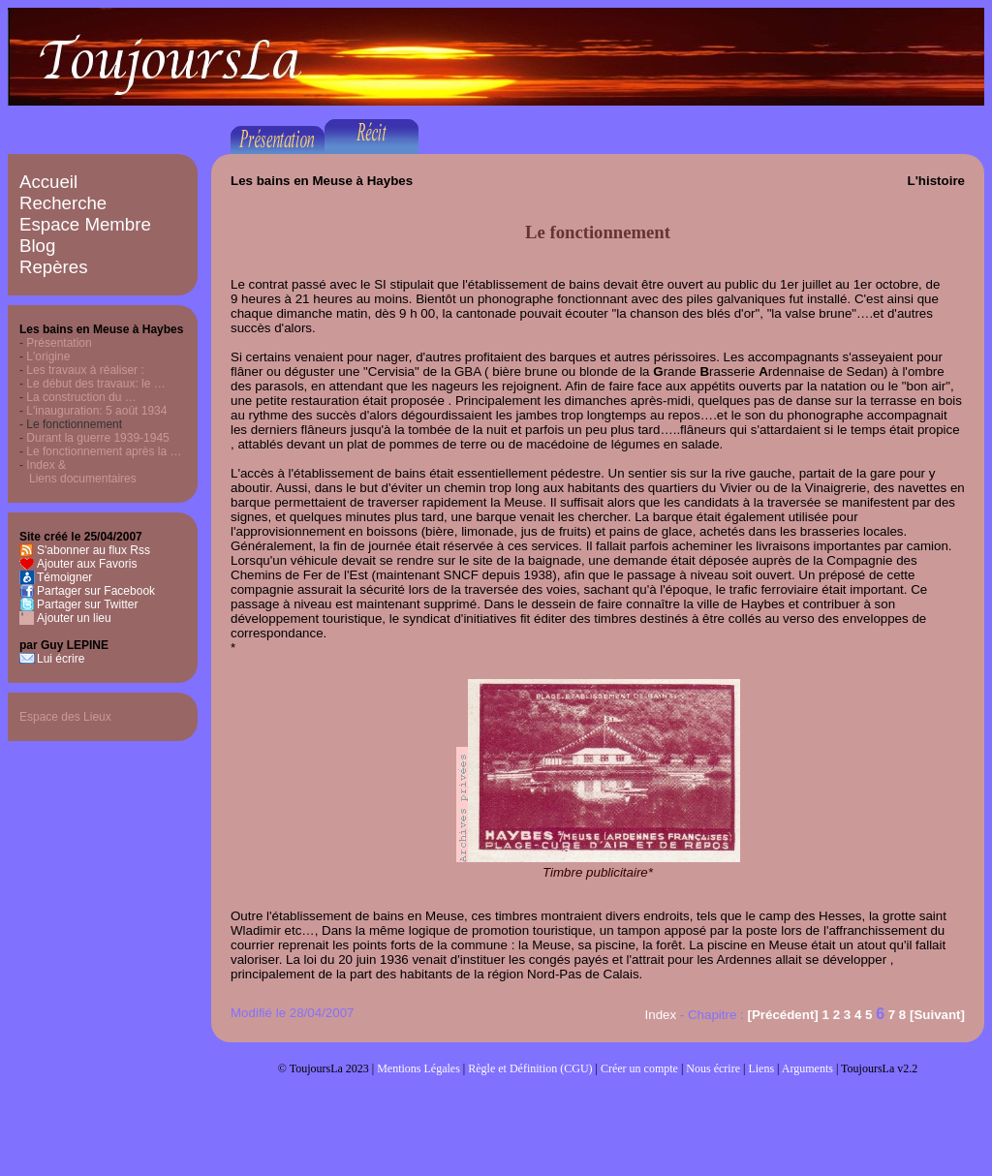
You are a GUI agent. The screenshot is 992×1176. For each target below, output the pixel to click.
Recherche (63, 203)
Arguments (807, 1068)
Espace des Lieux (65, 717)
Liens (761, 1068)
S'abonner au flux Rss (93, 550)
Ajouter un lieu (74, 618)
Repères (53, 267)
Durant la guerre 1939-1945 (97, 438)
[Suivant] (937, 1014)
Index (661, 1014)
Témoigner (64, 577)
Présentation (58, 343)
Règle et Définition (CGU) (530, 1068)
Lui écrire (60, 658)
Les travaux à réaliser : (84, 370)
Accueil (48, 181)
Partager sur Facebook (96, 591)
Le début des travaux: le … (95, 383)
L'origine (48, 356)
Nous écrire (713, 1068)
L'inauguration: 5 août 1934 (96, 411)
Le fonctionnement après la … (103, 451)
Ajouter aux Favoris (87, 564)
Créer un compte (639, 1068)
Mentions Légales (418, 1068)
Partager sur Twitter (87, 604)
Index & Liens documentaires (78, 471)
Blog (37, 245)
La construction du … (81, 397)
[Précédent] (782, 1014)
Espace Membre (85, 224)
